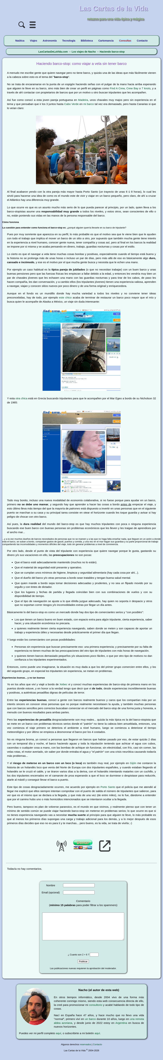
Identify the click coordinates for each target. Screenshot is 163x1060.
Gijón (133, 763)
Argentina (121, 1028)
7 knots (146, 88)
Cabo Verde (71, 103)
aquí (58, 1038)
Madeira (83, 99)
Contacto (97, 1049)
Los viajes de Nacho (84, 51)
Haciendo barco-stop (112, 51)
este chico (65, 297)
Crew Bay (132, 88)
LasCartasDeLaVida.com (53, 51)
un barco (90, 1024)
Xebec (63, 684)
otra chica (21, 398)
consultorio (95, 1010)
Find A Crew (117, 88)
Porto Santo (107, 786)
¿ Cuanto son (75, 960)
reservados (85, 1049)
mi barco (88, 103)
